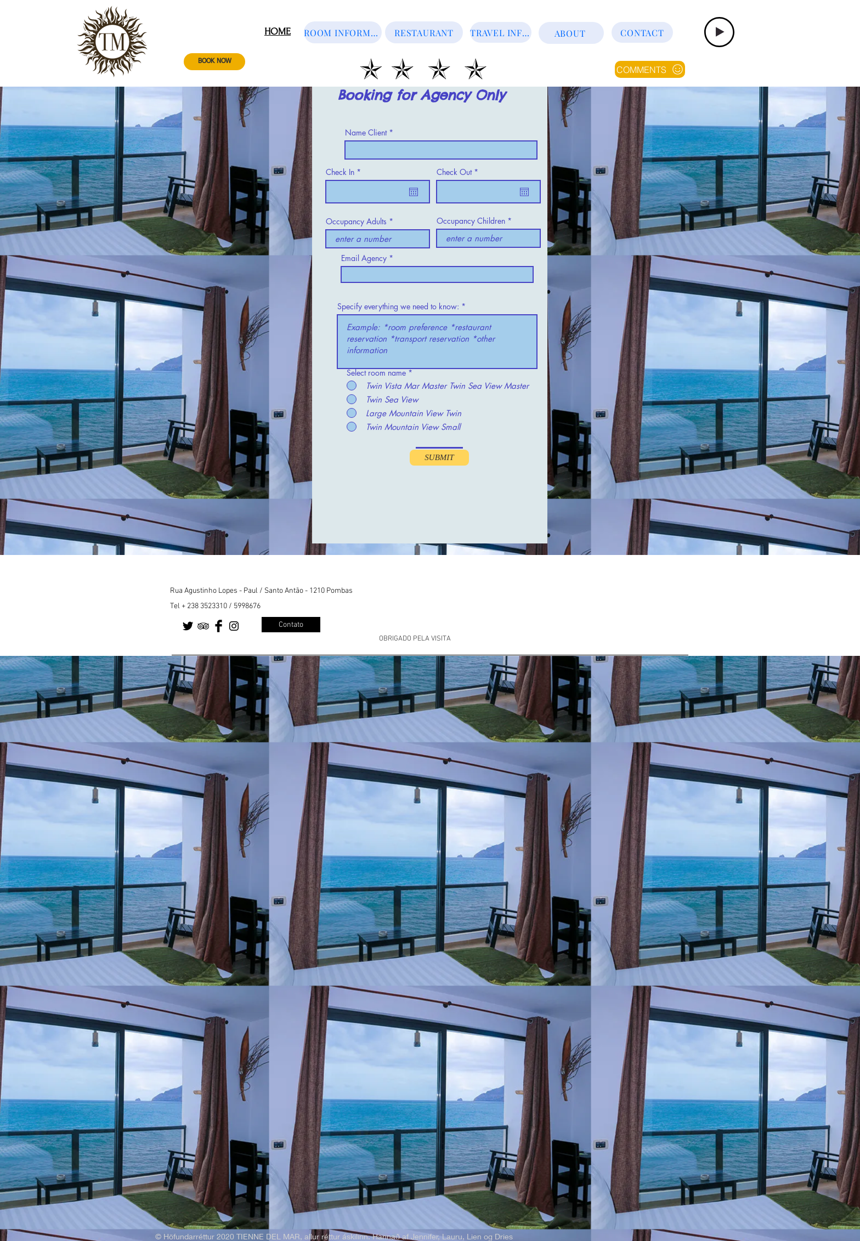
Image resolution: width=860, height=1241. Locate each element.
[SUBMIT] (439, 458)
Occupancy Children (471, 221)
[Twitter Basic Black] (188, 626)
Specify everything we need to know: (398, 306)
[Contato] (291, 624)
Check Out (459, 172)
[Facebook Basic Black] (218, 626)
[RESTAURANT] (424, 32)
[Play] (719, 32)
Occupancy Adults (356, 221)
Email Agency (364, 258)
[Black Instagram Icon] (234, 626)
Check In (345, 172)
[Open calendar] (413, 192)
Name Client (366, 133)
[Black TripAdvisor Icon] (203, 626)
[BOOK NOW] (214, 61)
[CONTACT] (642, 32)
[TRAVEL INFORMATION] (500, 32)
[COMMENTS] (650, 69)
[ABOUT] (571, 33)
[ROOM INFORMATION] (343, 32)
